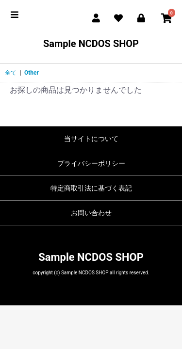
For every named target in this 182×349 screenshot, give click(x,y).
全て (11, 72)
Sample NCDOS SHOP (91, 43)
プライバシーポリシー (91, 163)
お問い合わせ (91, 213)
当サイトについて (91, 139)
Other (31, 72)
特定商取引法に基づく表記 (91, 188)
